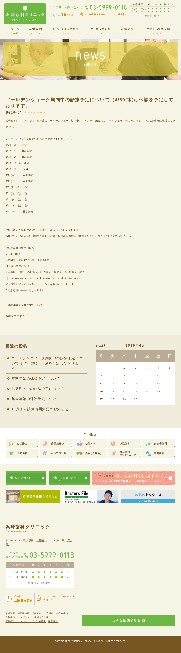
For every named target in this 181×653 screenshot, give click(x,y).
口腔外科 (36, 613)
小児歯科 (48, 613)
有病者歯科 (62, 613)
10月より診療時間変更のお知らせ (40, 409)
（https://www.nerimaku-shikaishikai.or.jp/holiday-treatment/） (45, 278)
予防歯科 (10, 617)
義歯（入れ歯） (42, 617)
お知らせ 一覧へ (15, 315)
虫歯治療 (10, 613)
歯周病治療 (23, 613)
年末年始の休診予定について (25, 305)
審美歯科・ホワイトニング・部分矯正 (26, 621)
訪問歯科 (53, 621)
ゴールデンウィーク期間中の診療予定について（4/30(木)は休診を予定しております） (47, 363)
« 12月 (101, 345)
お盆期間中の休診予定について (38, 389)
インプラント (25, 617)
